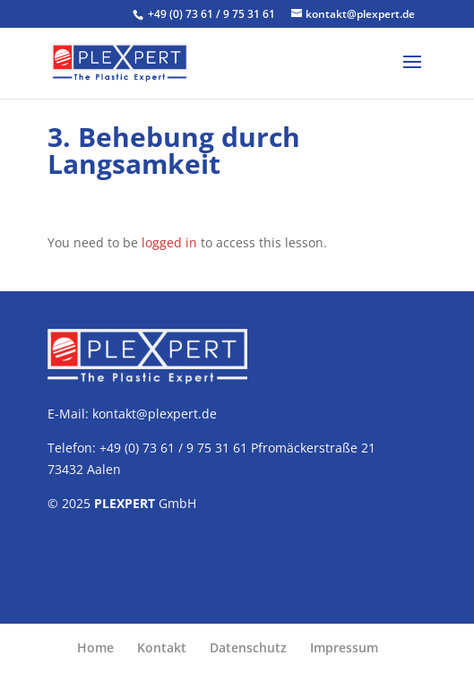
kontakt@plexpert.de (154, 413)
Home (95, 647)
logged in (169, 242)
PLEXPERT (124, 503)
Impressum (344, 647)
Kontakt (161, 647)
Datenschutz (248, 647)
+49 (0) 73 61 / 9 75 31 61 (213, 14)
